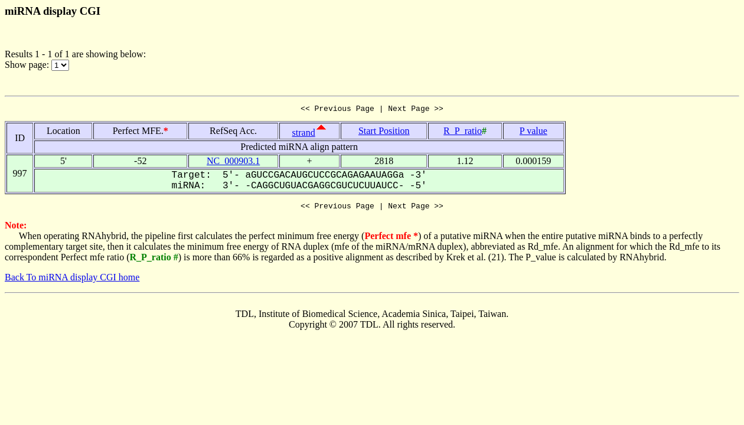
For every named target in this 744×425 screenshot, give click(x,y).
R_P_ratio (462, 133)
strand (303, 134)
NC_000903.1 (233, 163)
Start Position (384, 133)
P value (533, 133)
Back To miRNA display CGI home (72, 281)
